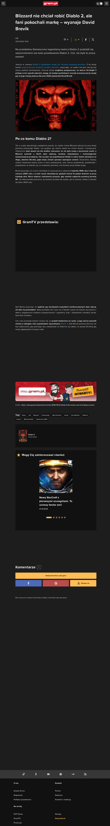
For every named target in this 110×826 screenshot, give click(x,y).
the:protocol (60, 818)
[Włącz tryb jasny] (99, 3)
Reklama (59, 795)
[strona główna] (51, 3)
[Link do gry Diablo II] (31, 435)
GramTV (17, 818)
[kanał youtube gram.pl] (49, 774)
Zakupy (58, 814)
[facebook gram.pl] (36, 774)
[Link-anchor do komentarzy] (66, 39)
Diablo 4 (64, 323)
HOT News (18, 814)
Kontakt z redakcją (63, 799)
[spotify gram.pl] (61, 774)
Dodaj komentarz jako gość (56, 575)
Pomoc (58, 790)
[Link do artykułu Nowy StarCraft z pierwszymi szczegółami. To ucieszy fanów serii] (55, 487)
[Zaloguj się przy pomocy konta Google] (56, 583)
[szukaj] (3, 3)
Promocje (18, 822)
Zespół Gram (19, 790)
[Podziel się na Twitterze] (92, 39)
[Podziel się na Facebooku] (85, 39)
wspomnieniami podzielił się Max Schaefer (40, 67)
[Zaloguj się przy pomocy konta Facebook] (28, 583)
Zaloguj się (85, 583)
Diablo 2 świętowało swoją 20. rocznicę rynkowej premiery (59, 64)
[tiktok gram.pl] (24, 774)
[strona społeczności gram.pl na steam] (73, 774)
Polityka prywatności (22, 799)
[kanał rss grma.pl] (86, 774)
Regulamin (18, 795)
